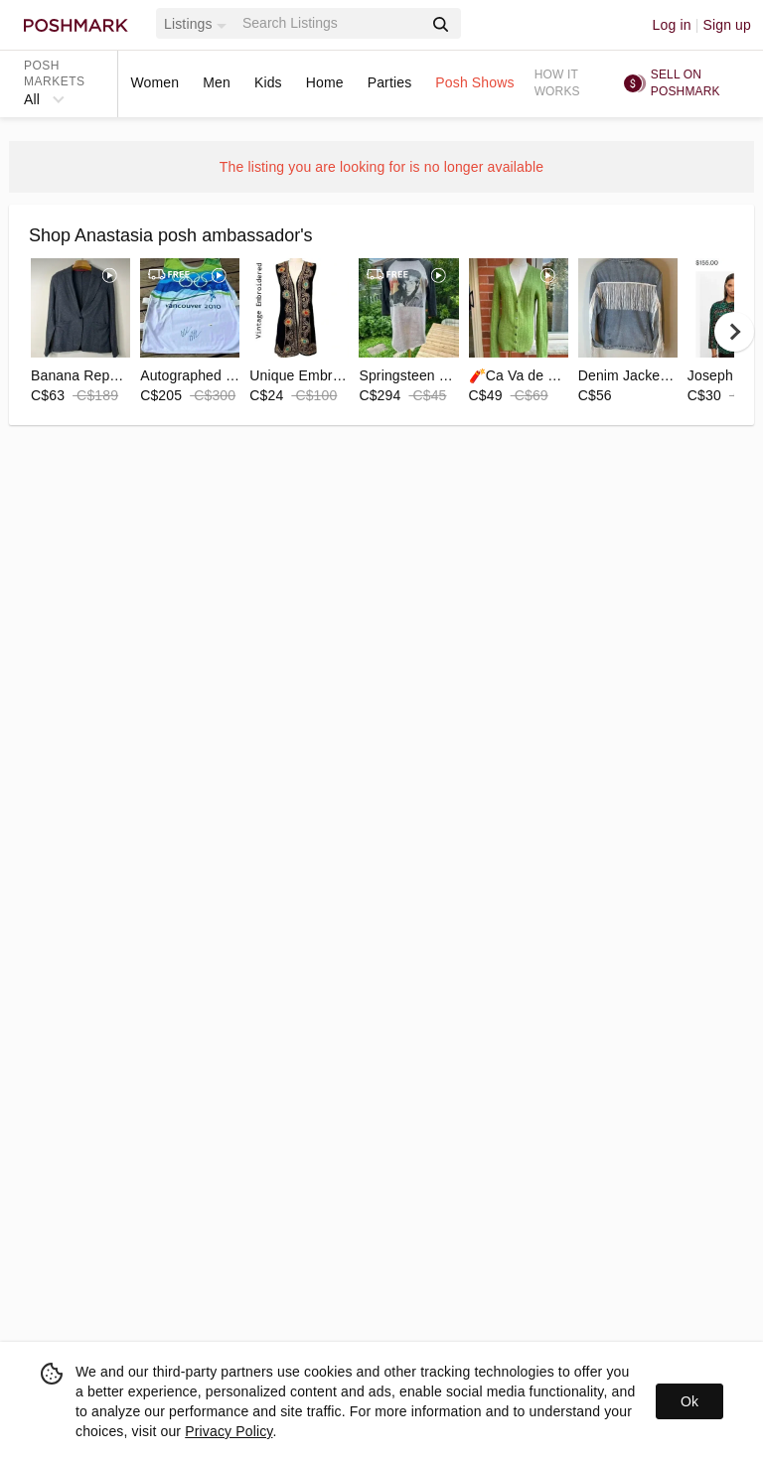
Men (216, 82)
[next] (734, 332)
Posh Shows (474, 82)
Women (154, 82)
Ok (689, 1401)
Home (325, 82)
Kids (268, 82)
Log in (672, 25)
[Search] (330, 23)
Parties (390, 82)
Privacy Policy (228, 1431)
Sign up (726, 25)
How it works (557, 83)
